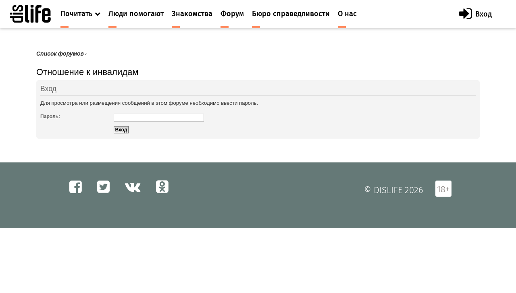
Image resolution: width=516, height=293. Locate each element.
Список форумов (60, 53)
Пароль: (50, 116)
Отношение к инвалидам (87, 72)
